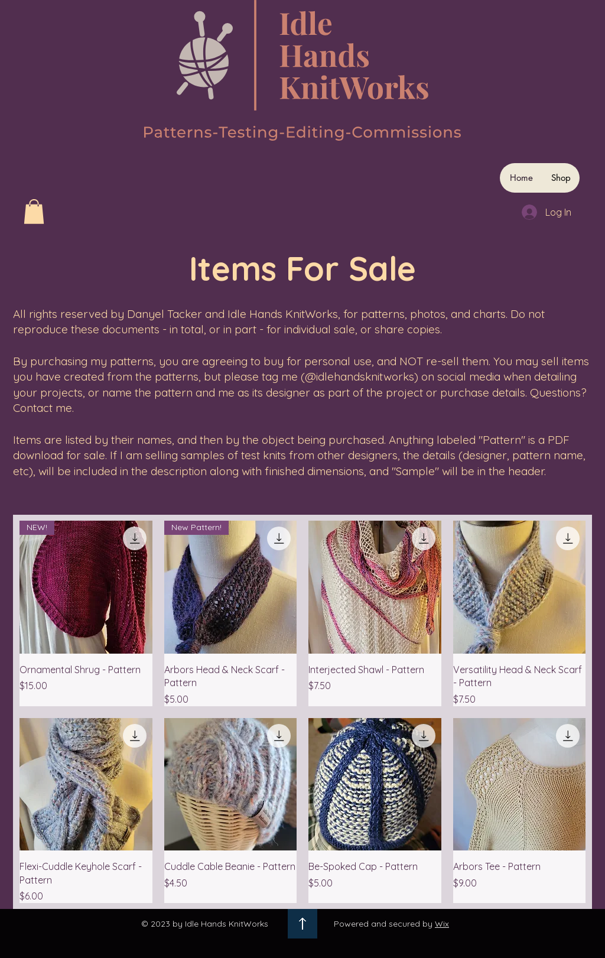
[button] (34, 211)
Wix (442, 923)
